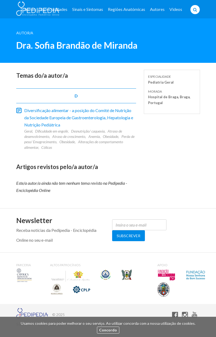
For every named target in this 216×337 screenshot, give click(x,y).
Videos (175, 9)
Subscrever (128, 235)
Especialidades (53, 9)
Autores (157, 9)
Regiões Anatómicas (126, 9)
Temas (29, 9)
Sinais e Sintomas (87, 9)
